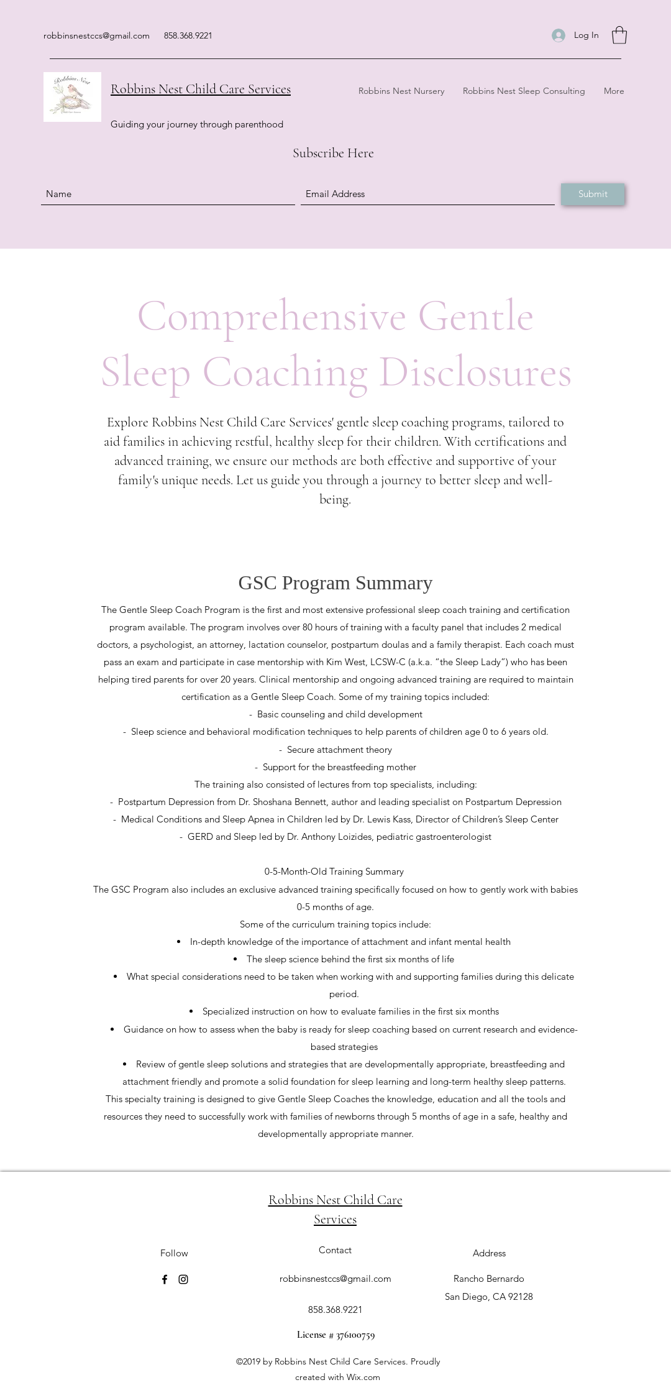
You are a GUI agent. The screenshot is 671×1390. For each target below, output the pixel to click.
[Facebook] (164, 1279)
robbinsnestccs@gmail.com (96, 35)
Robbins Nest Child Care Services (201, 89)
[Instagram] (183, 1279)
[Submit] (592, 194)
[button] (619, 35)
